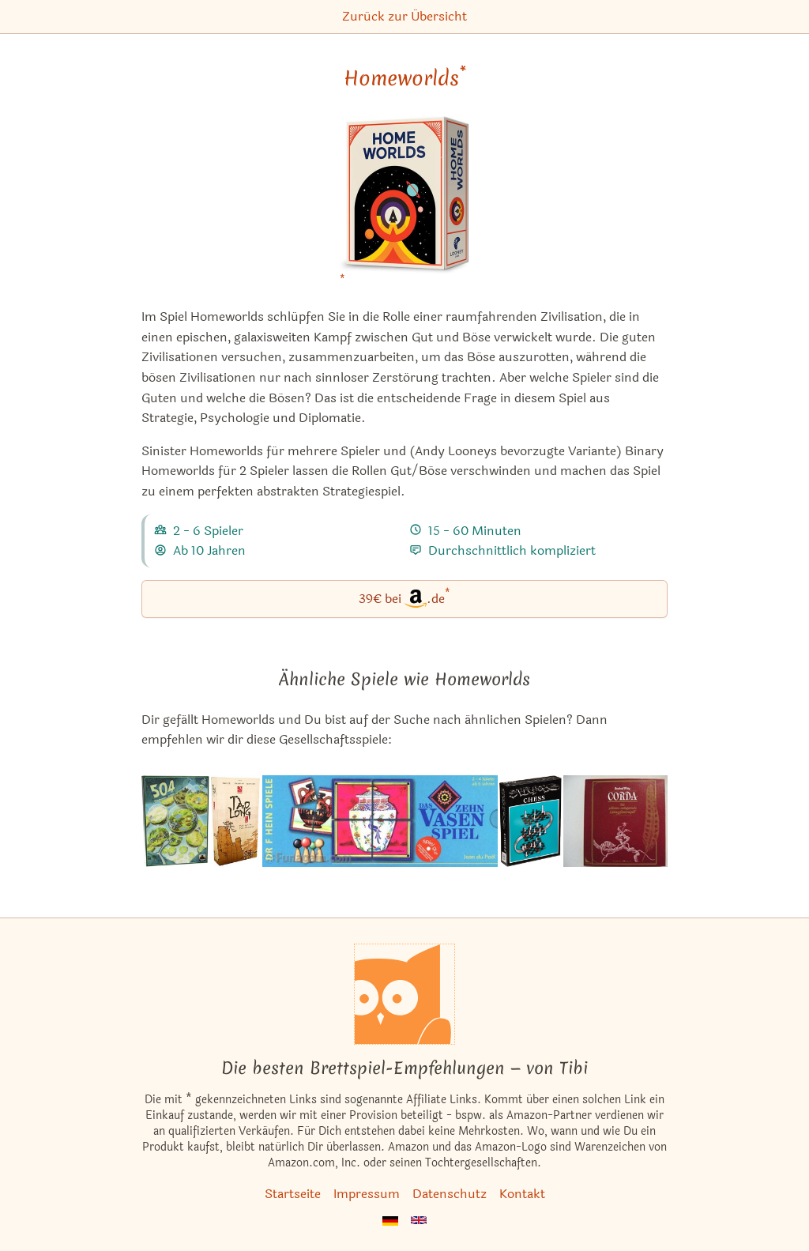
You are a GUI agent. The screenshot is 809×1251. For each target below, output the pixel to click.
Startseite (293, 1194)
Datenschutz (449, 1194)
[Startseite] (404, 994)
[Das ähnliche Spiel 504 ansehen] (175, 821)
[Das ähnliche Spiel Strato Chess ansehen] (530, 821)
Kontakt (522, 1194)
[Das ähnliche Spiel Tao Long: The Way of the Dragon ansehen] (236, 821)
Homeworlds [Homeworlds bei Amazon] (405, 78)
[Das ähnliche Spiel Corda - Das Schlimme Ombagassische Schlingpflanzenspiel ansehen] (615, 821)
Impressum (366, 1194)
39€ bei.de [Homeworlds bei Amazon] (404, 598)
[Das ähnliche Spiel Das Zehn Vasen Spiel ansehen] (379, 821)
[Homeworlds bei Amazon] (404, 205)
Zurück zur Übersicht (404, 16)
